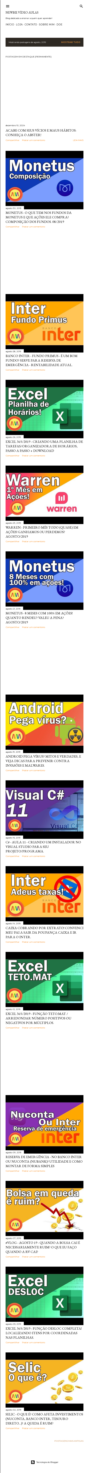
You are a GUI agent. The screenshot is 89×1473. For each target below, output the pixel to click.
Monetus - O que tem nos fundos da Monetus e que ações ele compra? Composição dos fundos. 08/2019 (39, 217)
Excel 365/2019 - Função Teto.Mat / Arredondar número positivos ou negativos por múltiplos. (38, 1018)
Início (10, 24)
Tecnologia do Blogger (44, 1462)
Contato (31, 24)
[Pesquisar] (81, 5)
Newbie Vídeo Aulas (22, 12)
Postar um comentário (33, 140)
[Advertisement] (44, 261)
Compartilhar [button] (12, 140)
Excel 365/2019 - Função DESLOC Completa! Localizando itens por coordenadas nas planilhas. (44, 1333)
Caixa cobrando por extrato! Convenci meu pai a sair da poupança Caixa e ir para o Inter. (44, 932)
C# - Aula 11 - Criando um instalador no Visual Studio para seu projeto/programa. (43, 846)
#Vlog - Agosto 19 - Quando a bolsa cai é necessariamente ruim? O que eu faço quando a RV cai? (43, 1247)
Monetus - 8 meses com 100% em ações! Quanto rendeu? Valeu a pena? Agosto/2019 (39, 617)
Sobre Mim (47, 24)
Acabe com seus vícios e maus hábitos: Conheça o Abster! (41, 132)
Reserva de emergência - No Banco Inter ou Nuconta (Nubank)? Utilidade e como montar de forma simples (44, 1161)
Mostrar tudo (70, 42)
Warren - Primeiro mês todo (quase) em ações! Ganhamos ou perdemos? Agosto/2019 (42, 532)
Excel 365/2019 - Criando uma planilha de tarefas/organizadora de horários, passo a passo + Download (44, 446)
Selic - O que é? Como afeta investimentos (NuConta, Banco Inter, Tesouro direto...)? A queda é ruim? (44, 1419)
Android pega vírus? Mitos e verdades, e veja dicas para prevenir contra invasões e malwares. (43, 761)
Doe (59, 24)
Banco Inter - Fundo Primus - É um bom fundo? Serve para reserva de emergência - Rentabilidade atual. (42, 360)
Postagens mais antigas (68, 1441)
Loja (19, 24)
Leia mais (78, 140)
